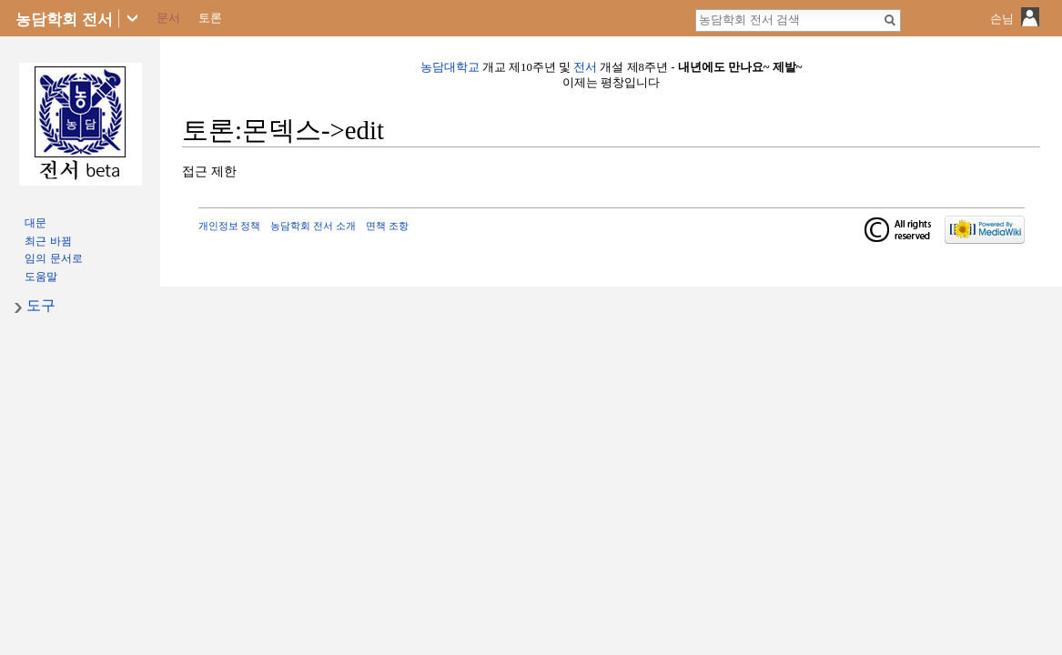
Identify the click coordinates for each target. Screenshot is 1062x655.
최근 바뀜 (48, 241)
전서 (585, 67)
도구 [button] (41, 305)
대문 (35, 223)
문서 (168, 18)
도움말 (41, 276)
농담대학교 (450, 67)
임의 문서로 (53, 258)
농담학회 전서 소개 (313, 225)
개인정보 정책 (229, 225)
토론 (210, 18)
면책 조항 (387, 225)
